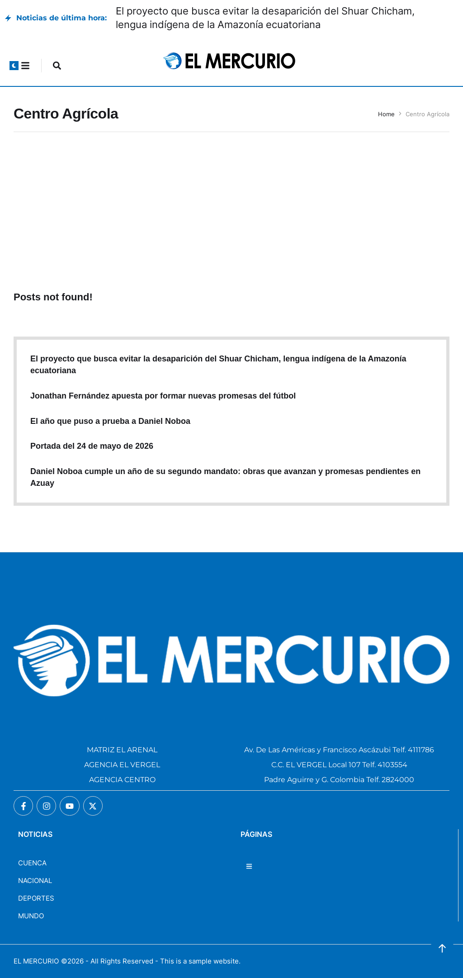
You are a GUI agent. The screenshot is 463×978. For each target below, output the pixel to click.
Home (386, 114)
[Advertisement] (231, 213)
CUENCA (32, 863)
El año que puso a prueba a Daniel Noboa (110, 421)
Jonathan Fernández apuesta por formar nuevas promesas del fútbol (163, 395)
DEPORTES (36, 898)
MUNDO (31, 916)
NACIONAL (35, 880)
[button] (14, 65)
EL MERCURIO (36, 961)
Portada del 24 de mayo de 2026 (91, 446)
